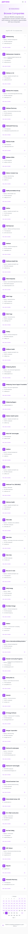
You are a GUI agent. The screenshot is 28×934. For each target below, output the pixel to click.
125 (6, 901)
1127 (22, 910)
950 (22, 908)
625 (11, 905)
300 (25, 901)
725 (22, 905)
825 (9, 908)
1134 (17, 913)
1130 (6, 913)
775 (3, 908)
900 (17, 908)
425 (14, 903)
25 (19, 898)
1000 (4, 910)
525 (24, 903)
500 (22, 903)
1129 (3, 913)
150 (9, 901)
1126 (19, 910)
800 (6, 908)
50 (22, 898)
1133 (14, 913)
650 (14, 905)
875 (14, 908)
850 (11, 908)
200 (14, 901)
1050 (9, 910)
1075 (12, 910)
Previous (14, 896)
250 (19, 901)
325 (3, 903)
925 (19, 908)
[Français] (23, 2)
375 (9, 903)
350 (6, 903)
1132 (11, 913)
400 (11, 903)
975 (25, 908)
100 (3, 901)
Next (14, 917)
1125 (17, 910)
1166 (17, 915)
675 (17, 905)
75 (24, 898)
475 (19, 903)
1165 (14, 915)
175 (11, 901)
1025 (6, 910)
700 (19, 905)
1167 (19, 915)
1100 (14, 910)
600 (9, 905)
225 (17, 901)
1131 (9, 913)
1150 (22, 913)
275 (22, 901)
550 (3, 905)
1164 (11, 915)
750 (25, 905)
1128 (25, 910)
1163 (9, 915)
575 (6, 905)
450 (17, 903)
